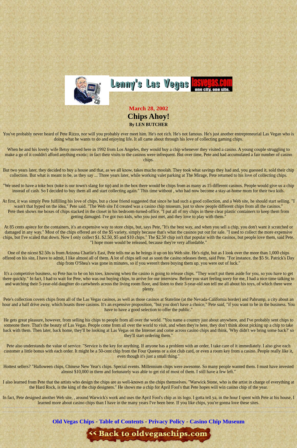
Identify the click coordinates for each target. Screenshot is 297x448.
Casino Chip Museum (217, 421)
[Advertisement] (148, 36)
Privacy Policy (166, 421)
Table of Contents (121, 421)
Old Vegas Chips (73, 421)
